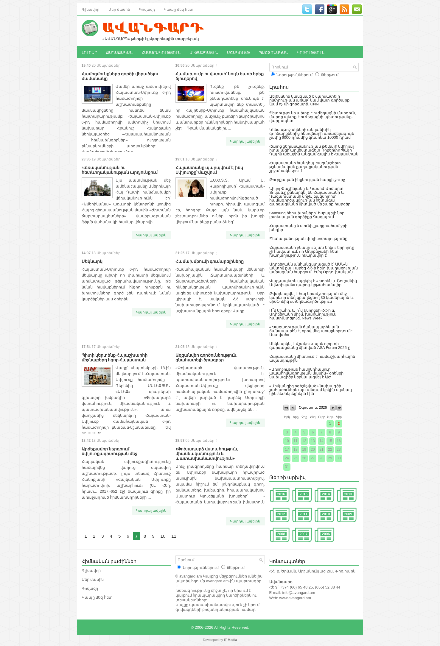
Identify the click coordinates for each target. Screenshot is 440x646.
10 (163, 536)
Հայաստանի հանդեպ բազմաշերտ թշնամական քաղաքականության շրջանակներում (305, 167)
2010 (326, 514)
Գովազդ (147, 9)
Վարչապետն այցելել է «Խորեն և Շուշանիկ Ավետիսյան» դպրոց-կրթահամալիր (313, 283)
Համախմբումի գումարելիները (209, 261)
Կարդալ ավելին (245, 141)
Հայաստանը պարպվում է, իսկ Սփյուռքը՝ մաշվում (209, 169)
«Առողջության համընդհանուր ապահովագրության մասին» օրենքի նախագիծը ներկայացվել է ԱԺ (306, 373)
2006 (326, 534)
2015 (304, 494)
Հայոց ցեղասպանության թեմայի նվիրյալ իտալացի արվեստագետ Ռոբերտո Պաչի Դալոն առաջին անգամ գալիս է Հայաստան (313, 150)
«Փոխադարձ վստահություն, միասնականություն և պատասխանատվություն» (206, 453)
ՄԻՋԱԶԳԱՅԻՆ (203, 52)
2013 (348, 494)
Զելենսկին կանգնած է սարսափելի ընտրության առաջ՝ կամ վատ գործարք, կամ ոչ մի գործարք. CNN (310, 100)
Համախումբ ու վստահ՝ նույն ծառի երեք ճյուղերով (219, 75)
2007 (304, 534)
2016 (281, 494)
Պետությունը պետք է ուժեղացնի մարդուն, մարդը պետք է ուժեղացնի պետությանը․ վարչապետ (312, 117)
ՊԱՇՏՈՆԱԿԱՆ (273, 52)
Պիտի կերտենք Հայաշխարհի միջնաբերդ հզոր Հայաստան (114, 357)
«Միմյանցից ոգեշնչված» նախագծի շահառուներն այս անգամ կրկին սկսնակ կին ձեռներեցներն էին (310, 390)
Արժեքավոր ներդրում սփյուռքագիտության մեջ (109, 450)
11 (173, 536)
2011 (304, 514)
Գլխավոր (90, 9)
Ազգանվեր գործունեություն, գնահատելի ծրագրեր (206, 357)
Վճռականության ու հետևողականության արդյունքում (120, 169)
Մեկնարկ (92, 261)
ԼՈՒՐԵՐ (89, 52)
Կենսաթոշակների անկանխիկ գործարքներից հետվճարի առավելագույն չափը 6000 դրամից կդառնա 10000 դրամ (311, 133)
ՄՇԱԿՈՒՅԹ (238, 52)
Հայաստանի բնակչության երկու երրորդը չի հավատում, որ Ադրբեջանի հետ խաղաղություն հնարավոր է (312, 251)
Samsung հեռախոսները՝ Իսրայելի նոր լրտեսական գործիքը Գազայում (307, 215)
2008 (281, 534)
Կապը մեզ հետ (178, 9)
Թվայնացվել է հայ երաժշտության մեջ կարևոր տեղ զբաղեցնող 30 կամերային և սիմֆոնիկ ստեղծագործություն (311, 297)
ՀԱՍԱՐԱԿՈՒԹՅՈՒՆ (161, 52)
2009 (348, 514)
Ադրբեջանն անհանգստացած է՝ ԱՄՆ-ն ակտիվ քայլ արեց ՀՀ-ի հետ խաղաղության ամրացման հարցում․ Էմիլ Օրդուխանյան (313, 268)
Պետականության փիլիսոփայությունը (308, 238)
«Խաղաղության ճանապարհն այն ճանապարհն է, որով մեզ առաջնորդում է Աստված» (311, 331)
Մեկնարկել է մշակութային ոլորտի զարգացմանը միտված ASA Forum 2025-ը (310, 345)
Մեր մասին (119, 9)
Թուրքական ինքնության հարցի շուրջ (307, 179)
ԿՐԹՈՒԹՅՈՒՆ (310, 52)
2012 (281, 514)
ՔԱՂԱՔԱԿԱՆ (119, 52)
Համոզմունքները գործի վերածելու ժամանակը (120, 75)
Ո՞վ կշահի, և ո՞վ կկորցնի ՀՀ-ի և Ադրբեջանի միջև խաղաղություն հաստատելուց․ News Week (302, 314)
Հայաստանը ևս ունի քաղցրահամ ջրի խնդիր (308, 228)
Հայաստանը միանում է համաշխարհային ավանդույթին (312, 358)
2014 (326, 494)
